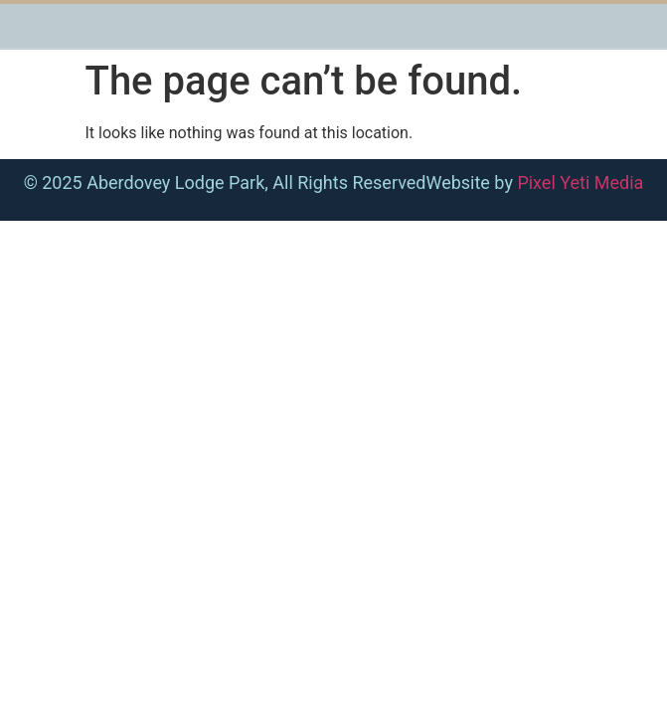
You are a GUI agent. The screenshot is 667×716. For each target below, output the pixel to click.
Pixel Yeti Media (580, 182)
